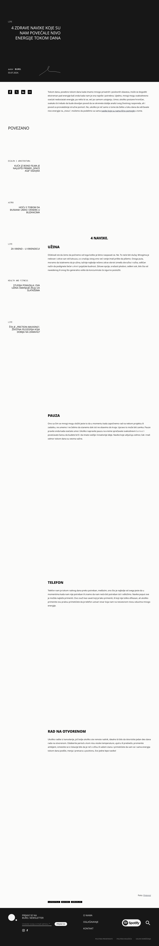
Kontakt (88, 928)
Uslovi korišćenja (143, 939)
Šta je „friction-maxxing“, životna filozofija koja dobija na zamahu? (24, 329)
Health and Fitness (18, 280)
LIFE (10, 22)
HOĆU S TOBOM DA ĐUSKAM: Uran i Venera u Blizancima (25, 210)
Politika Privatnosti (104, 939)
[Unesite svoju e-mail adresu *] (37, 924)
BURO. (18, 69)
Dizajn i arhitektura (19, 161)
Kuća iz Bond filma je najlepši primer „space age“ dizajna (26, 168)
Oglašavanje (90, 921)
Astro (11, 202)
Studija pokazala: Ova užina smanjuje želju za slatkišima (26, 288)
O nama (87, 915)
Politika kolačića (124, 939)
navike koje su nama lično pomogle (118, 110)
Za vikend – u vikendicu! (25, 248)
